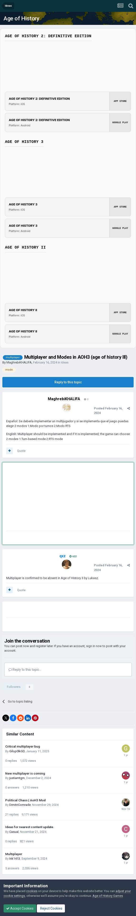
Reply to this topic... (25, 669)
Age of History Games (107, 896)
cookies (31, 891)
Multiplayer (13, 854)
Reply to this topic (68, 382)
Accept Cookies (20, 908)
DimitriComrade (20, 805)
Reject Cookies (50, 908)
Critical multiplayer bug (22, 746)
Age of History (21, 18)
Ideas (64, 362)
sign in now (94, 646)
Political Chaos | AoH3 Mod (25, 800)
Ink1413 (14, 858)
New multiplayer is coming (25, 773)
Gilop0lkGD (17, 751)
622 (73, 556)
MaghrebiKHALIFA (19, 362)
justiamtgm (17, 778)
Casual (14, 832)
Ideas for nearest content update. (29, 827)
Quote (21, 451)
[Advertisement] (61, 497)
